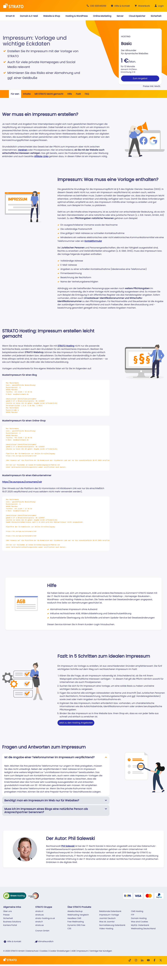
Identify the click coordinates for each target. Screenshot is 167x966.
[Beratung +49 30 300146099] (96, 5)
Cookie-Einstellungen (59, 951)
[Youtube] (148, 960)
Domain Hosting (139, 918)
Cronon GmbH (42, 930)
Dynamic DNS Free (76, 925)
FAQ (87, 93)
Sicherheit (8, 918)
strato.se (39, 925)
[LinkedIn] (142, 960)
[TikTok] (130, 960)
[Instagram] (136, 960)
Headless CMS (74, 918)
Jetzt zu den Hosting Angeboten (76, 722)
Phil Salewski (68, 846)
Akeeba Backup (75, 911)
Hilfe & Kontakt (14, 941)
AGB (73, 951)
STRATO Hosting (66, 345)
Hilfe (69, 93)
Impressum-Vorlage (109, 915)
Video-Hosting (106, 928)
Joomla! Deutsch (107, 918)
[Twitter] (161, 960)
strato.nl (39, 911)
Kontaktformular (93, 241)
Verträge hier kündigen (101, 951)
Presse (6, 915)
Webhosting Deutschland (143, 928)
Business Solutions (12, 921)
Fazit (78, 93)
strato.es (39, 915)
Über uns (7, 911)
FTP (132, 915)
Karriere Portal (10, 925)
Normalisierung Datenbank (112, 925)
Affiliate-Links (41, 156)
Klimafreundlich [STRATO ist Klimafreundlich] (45, 941)
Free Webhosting (75, 921)
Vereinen (22, 149)
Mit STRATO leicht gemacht (49, 93)
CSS (69, 928)
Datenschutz (32, 951)
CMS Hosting (137, 911)
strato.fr (39, 921)
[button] (142, 6)
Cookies (44, 951)
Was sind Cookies (139, 921)
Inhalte (26, 93)
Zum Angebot (140, 78)
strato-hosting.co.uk (45, 918)
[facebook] (154, 960)
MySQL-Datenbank (140, 925)
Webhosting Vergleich (78, 915)
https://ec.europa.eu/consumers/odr (22, 481)
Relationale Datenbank (110, 911)
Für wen (15, 93)
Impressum (82, 951)
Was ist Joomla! (107, 921)
